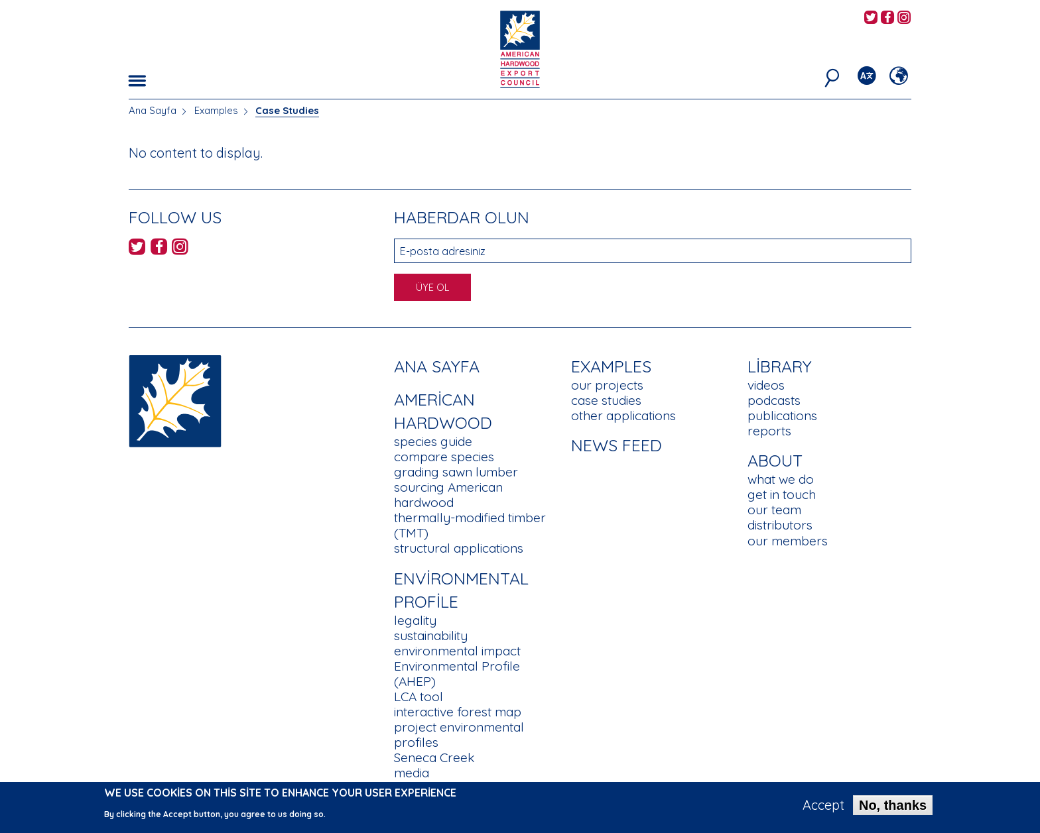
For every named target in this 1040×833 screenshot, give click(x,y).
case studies (606, 400)
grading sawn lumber (456, 472)
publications (782, 415)
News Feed (616, 445)
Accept (823, 808)
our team (774, 510)
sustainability (431, 635)
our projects (607, 385)
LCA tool (418, 696)
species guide (433, 441)
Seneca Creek (434, 757)
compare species (444, 457)
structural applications (458, 548)
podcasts (774, 400)
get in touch (782, 494)
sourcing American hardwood (448, 494)
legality (415, 620)
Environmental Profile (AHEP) (457, 673)
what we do (781, 479)
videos (766, 385)
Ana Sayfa (152, 110)
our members (788, 541)
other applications (623, 415)
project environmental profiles (459, 734)
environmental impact (457, 651)
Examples (216, 110)
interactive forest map (457, 712)
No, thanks (893, 808)
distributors (780, 525)
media (411, 773)
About (775, 460)
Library (780, 366)
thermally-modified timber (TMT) (470, 525)
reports (769, 431)
